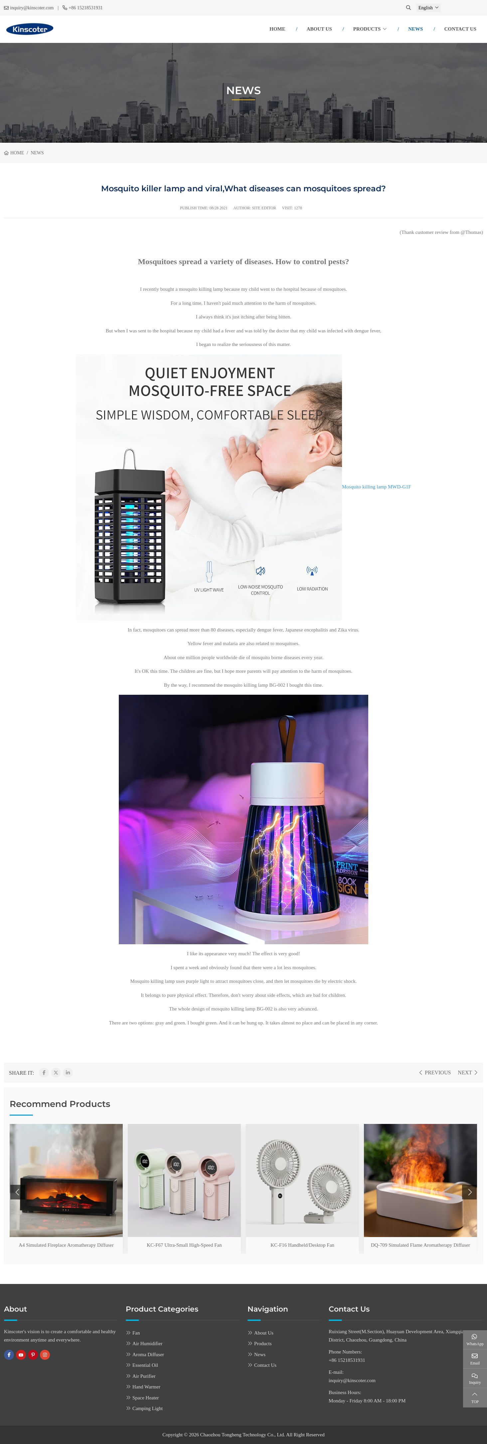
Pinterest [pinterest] (33, 1355)
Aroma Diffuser (148, 1354)
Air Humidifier (147, 1343)
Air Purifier (144, 1376)
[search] (409, 8)
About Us (319, 29)
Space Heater (145, 1397)
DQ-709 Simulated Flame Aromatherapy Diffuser (420, 1245)
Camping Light (147, 1408)
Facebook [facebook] (9, 1355)
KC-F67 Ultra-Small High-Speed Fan (184, 1245)
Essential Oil (145, 1365)
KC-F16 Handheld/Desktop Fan (302, 1245)
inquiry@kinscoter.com (32, 7)
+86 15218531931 (85, 7)
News (415, 29)
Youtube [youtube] (21, 1355)
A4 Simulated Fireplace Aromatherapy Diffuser (66, 1245)
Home (277, 29)
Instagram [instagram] (45, 1355)
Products (367, 29)
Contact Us (460, 29)
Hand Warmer (146, 1386)
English (425, 7)
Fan (136, 1333)
